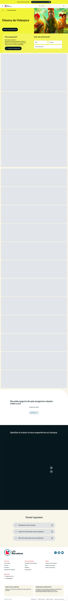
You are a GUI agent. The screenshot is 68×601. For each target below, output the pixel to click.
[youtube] (62, 552)
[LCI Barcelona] (8, 6)
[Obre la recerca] (50, 6)
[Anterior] (51, 471)
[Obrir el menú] (2, 6)
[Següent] (51, 468)
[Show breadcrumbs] (5, 10)
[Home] (2, 10)
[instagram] (55, 552)
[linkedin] (59, 552)
